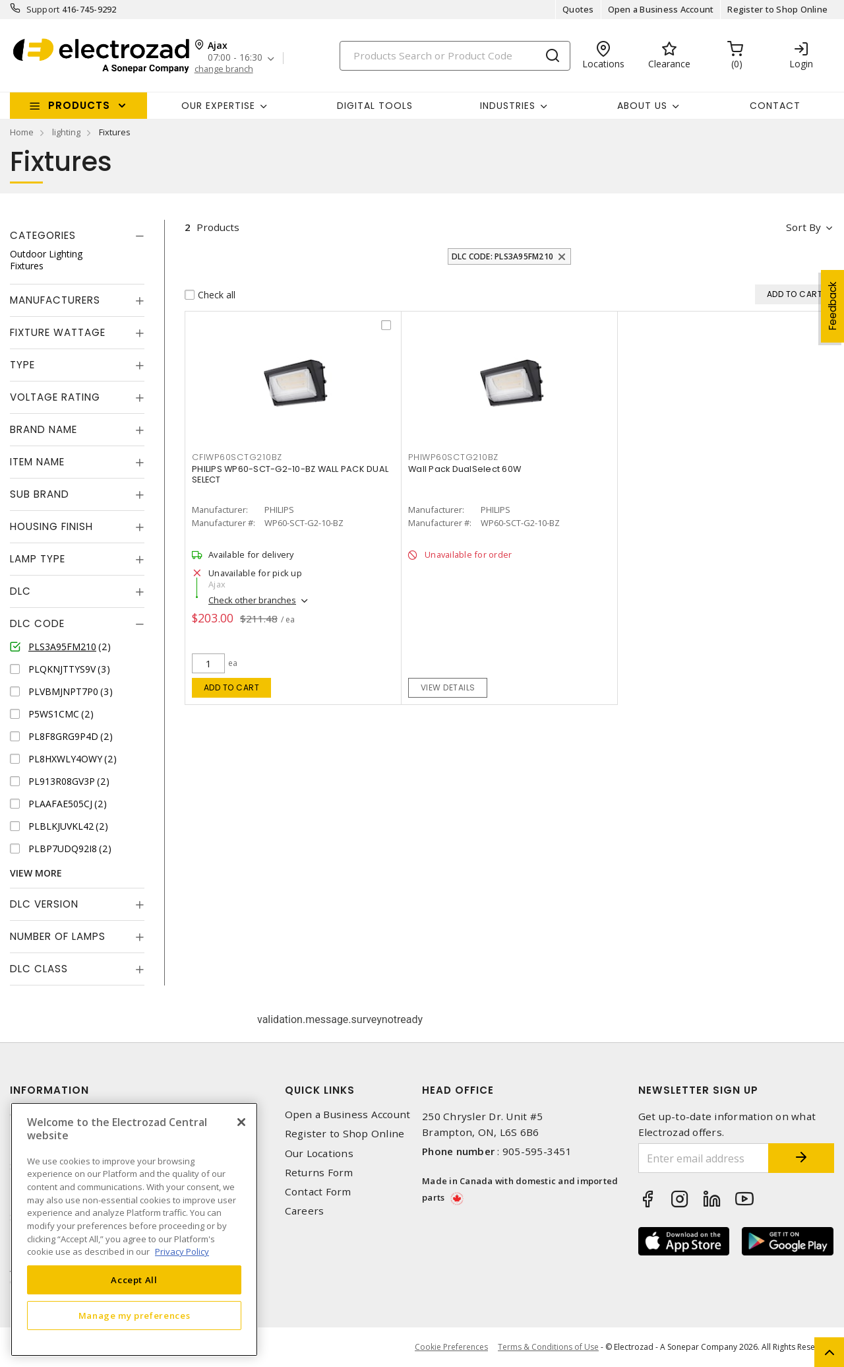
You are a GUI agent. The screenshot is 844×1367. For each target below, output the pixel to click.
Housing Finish (51, 526)
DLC (20, 591)
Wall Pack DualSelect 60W (464, 469)
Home (22, 132)
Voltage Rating (55, 397)
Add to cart (232, 687)
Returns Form (319, 1172)
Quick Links (320, 1090)
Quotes (578, 9)
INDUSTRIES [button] (507, 105)
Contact (775, 105)
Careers (304, 1211)
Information (49, 1090)
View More (36, 873)
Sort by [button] (803, 227)
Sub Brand (39, 494)
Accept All (134, 1280)
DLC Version (44, 904)
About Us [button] (642, 105)
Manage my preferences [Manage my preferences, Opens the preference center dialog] (134, 1315)
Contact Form (318, 1191)
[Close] (241, 1122)
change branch (224, 69)
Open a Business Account (661, 9)
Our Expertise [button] (218, 105)
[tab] (77, 236)
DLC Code (37, 623)
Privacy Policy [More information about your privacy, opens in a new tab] (182, 1251)
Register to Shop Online (777, 9)
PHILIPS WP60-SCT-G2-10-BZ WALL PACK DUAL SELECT (290, 474)
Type (22, 365)
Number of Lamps (58, 936)
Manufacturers (55, 300)
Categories (43, 235)
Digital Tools (375, 105)
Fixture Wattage (58, 332)
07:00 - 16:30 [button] (235, 57)
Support (43, 9)
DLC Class (39, 969)
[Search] (455, 56)
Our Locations (319, 1153)
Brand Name (43, 429)
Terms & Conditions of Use (548, 1346)
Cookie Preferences (451, 1347)
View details (448, 687)
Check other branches (252, 600)
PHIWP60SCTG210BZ (453, 457)
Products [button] (79, 105)
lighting (66, 132)
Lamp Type (37, 559)
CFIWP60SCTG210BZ (237, 457)
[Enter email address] (703, 1158)
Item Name (37, 462)
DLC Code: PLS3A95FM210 (503, 256)
